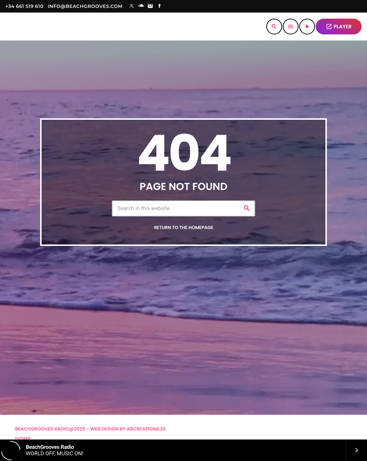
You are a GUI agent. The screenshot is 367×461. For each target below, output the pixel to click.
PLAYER (339, 26)
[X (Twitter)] (131, 6)
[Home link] (56, 26)
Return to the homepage (183, 228)
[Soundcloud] (141, 6)
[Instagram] (150, 6)
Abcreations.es (146, 429)
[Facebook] (160, 6)
